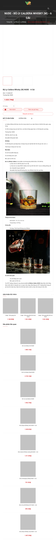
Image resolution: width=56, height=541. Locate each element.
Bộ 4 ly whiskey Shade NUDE (28, 372)
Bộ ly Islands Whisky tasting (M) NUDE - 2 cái (28, 452)
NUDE (11, 95)
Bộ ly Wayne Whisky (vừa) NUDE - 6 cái (28, 531)
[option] (28, 50)
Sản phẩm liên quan (9, 324)
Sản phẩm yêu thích (10, 294)
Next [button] (53, 295)
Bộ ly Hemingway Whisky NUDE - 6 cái (28, 478)
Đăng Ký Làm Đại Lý (28, 114)
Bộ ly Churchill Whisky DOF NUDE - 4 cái (28, 505)
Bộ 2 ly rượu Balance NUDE (28, 398)
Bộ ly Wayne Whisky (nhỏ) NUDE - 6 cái (28, 425)
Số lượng (5, 106)
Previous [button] (52, 295)
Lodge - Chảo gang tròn (10, 315)
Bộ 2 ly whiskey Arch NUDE (28, 345)
